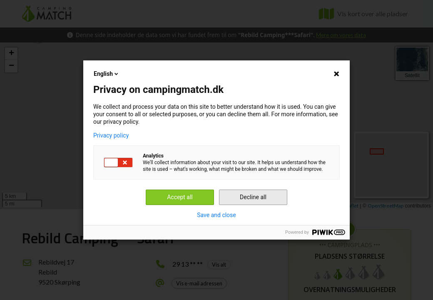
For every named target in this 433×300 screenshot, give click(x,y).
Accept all (180, 197)
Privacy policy (111, 135)
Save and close (216, 215)
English (106, 73)
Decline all (253, 197)
